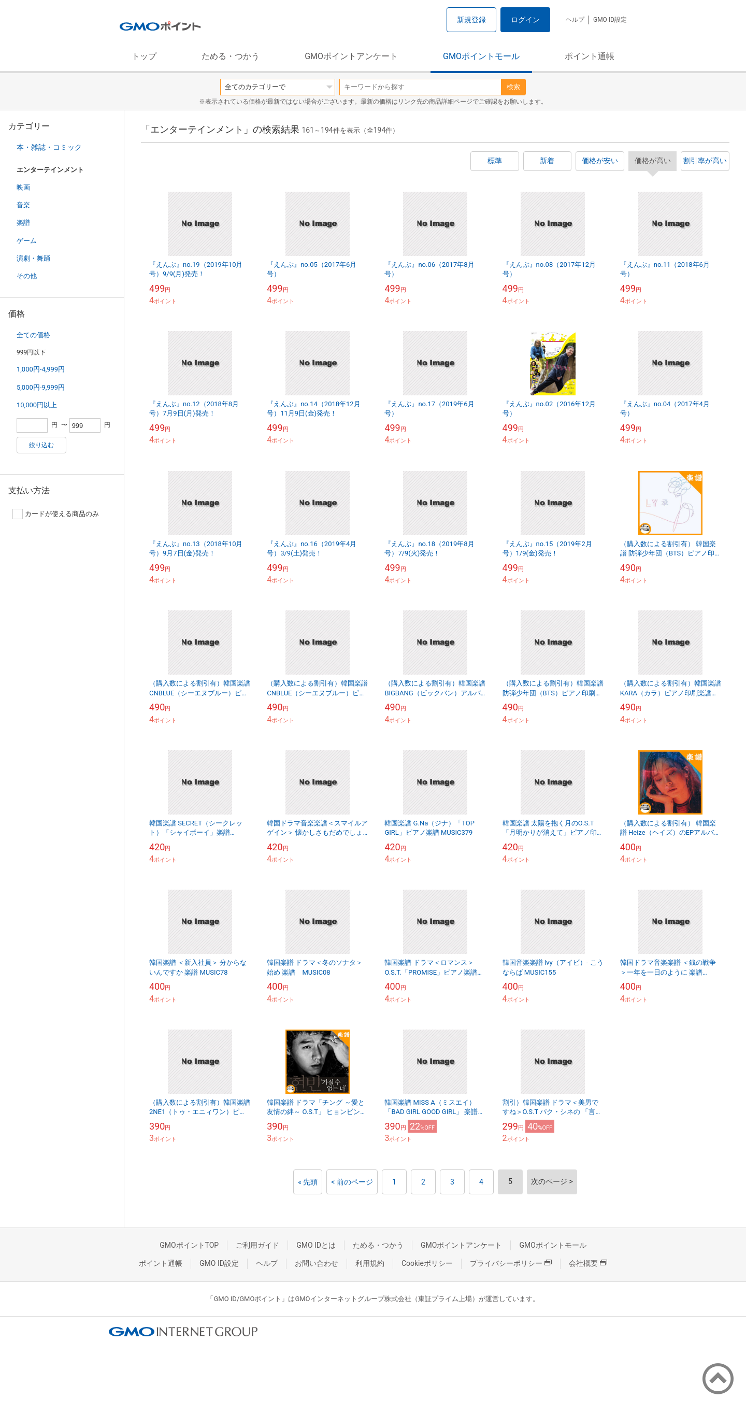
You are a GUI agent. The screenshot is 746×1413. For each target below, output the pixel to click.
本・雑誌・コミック (49, 147)
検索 (513, 87)
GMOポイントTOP (189, 1245)
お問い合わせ (316, 1263)
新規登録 (471, 20)
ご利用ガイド (257, 1245)
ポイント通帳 (589, 56)
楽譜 (23, 222)
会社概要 (588, 1263)
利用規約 (369, 1263)
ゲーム (27, 241)
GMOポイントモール (481, 56)
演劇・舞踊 (33, 258)
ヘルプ (575, 19)
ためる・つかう (231, 56)
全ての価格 (33, 335)
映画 (23, 187)
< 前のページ (352, 1182)
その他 (27, 276)
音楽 (23, 205)
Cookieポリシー (427, 1263)
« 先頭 (308, 1182)
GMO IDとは (316, 1245)
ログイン (525, 20)
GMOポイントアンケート (351, 56)
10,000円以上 (37, 405)
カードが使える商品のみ (55, 514)
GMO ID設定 (610, 19)
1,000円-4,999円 (41, 369)
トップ (144, 56)
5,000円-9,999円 (41, 387)
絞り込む (41, 445)
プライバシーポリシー (511, 1263)
